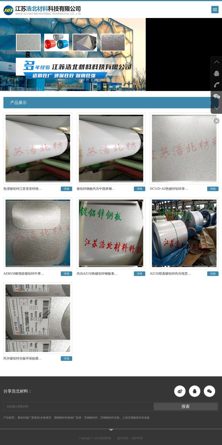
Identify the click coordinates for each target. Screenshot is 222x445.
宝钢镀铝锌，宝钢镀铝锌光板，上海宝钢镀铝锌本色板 (117, 417)
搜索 (185, 406)
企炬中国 (137, 438)
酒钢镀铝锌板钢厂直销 (67, 417)
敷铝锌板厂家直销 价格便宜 (34, 417)
